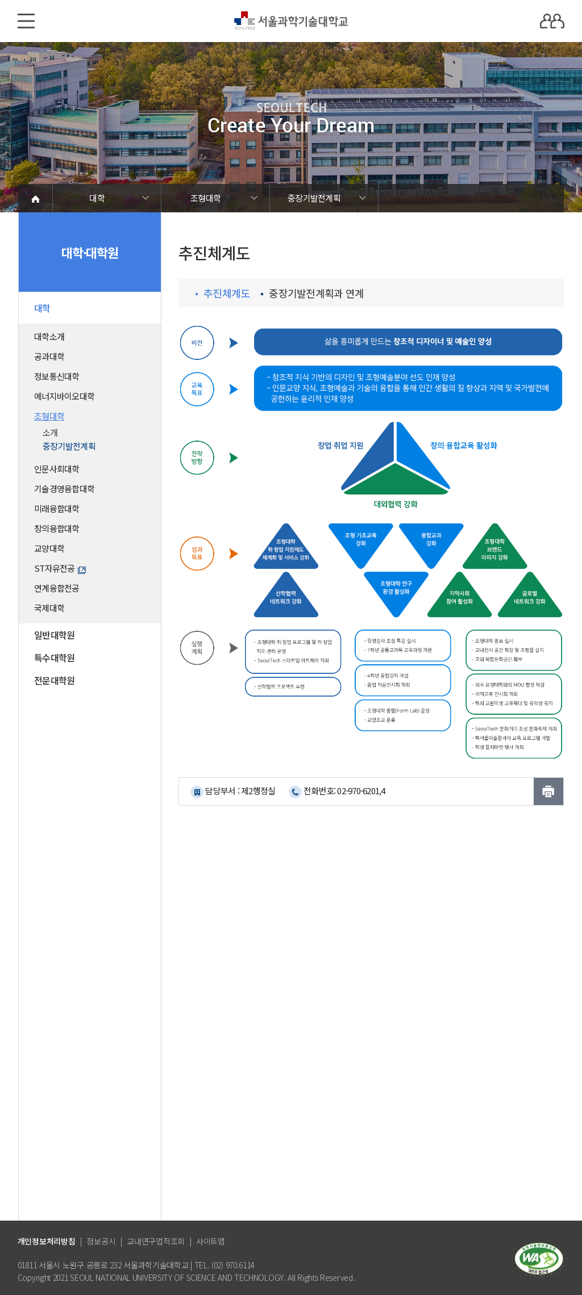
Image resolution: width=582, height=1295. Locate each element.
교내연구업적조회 (156, 1241)
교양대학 (49, 548)
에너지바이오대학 (64, 396)
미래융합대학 (57, 508)
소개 (50, 432)
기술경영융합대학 (64, 488)
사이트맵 (210, 1241)
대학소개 (49, 336)
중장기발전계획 (314, 198)
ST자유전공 (60, 568)
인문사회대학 (57, 469)
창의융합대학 (57, 528)
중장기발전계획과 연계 (312, 293)
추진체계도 (223, 293)
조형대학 (205, 198)
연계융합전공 (57, 588)
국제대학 (49, 608)
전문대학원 (54, 680)
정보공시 (100, 1241)
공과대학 (49, 356)
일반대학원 (54, 635)
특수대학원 (54, 657)
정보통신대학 (57, 376)
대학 (97, 198)
